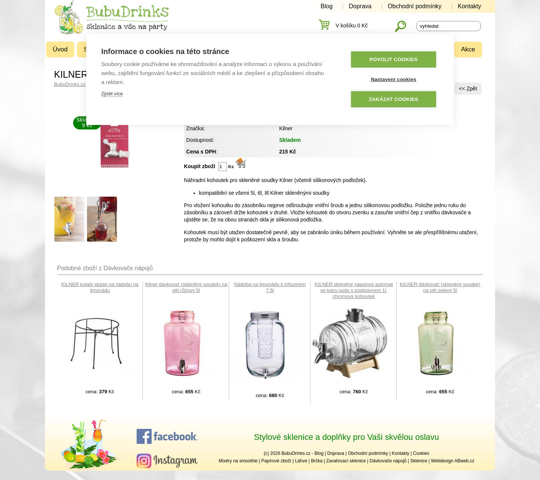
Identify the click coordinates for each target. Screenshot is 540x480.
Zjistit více (112, 94)
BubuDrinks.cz (70, 84)
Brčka (316, 460)
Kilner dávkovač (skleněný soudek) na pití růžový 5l (186, 287)
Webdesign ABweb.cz (452, 460)
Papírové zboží (276, 460)
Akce (468, 49)
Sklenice (418, 460)
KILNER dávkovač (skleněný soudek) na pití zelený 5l (440, 287)
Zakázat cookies (393, 99)
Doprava (360, 6)
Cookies (421, 453)
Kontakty (469, 6)
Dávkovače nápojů (387, 460)
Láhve (301, 460)
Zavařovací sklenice (346, 460)
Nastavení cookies (393, 80)
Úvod (60, 49)
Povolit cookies (393, 60)
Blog (327, 6)
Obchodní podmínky (414, 6)
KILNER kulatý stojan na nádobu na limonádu (100, 287)
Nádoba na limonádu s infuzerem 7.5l (270, 287)
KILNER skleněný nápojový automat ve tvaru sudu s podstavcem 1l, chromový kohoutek (354, 290)
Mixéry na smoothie (238, 460)
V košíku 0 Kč (352, 26)
